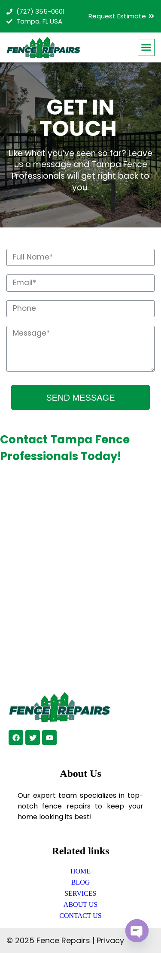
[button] (146, 47)
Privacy (110, 940)
